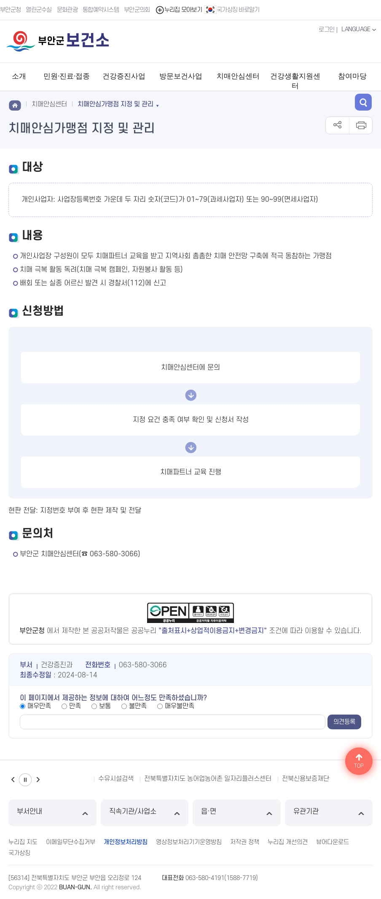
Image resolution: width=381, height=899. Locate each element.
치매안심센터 (238, 76)
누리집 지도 (23, 842)
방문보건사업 (180, 76)
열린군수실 (39, 10)
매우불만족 (179, 706)
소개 (19, 76)
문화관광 (67, 10)
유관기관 (329, 813)
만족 (75, 706)
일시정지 (25, 780)
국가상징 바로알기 (232, 9)
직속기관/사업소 (144, 813)
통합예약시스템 (101, 10)
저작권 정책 (244, 842)
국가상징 (19, 853)
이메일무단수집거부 (70, 842)
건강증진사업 (123, 76)
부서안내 (52, 813)
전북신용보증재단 (305, 779)
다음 (38, 780)
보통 (105, 706)
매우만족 (39, 706)
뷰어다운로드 (332, 842)
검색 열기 (363, 102)
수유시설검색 (116, 779)
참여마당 (352, 76)
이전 (12, 780)
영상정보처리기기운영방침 (189, 842)
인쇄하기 (360, 125)
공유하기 (337, 125)
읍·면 (236, 813)
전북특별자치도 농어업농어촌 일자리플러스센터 (207, 779)
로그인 (326, 29)
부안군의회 (137, 10)
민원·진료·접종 (66, 76)
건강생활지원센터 (295, 81)
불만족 (138, 706)
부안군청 (10, 10)
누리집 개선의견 (288, 842)
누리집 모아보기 (178, 9)
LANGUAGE (359, 29)
